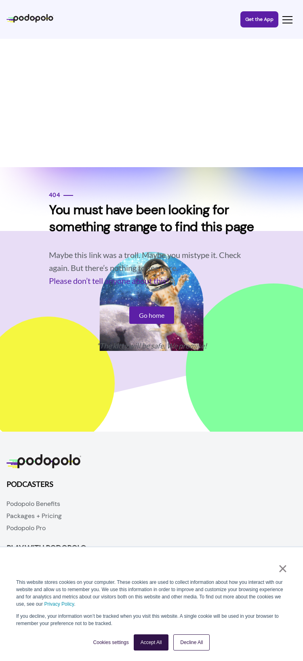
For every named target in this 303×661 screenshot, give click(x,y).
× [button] (282, 568)
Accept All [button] (151, 642)
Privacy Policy (59, 604)
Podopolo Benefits (33, 503)
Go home (151, 315)
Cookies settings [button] (111, 642)
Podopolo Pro (26, 528)
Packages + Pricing (34, 516)
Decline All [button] (191, 642)
